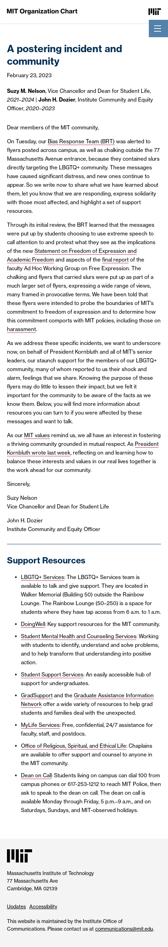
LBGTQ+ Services (42, 577)
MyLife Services (40, 725)
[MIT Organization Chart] (42, 11)
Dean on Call (36, 775)
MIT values (37, 435)
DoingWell (33, 624)
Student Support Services (52, 674)
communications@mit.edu (124, 929)
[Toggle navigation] (157, 28)
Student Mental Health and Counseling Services (78, 636)
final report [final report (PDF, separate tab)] (115, 259)
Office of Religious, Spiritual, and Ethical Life (73, 746)
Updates (16, 907)
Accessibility (43, 907)
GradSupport (37, 695)
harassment (21, 329)
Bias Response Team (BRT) (81, 141)
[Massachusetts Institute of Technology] (154, 11)
